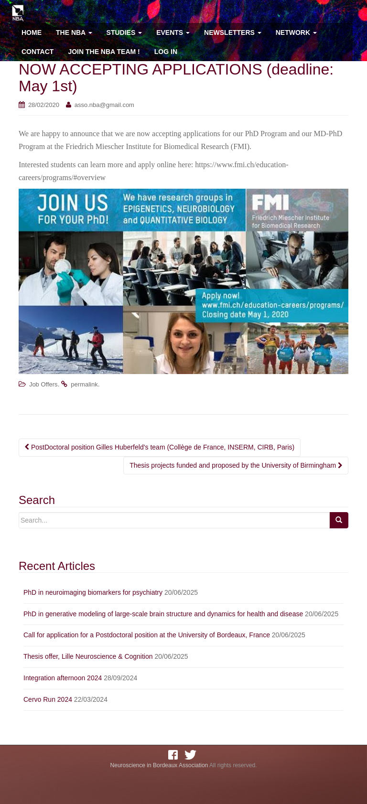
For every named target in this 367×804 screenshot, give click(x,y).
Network (296, 32)
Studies (124, 32)
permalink (84, 384)
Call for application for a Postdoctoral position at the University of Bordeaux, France (146, 635)
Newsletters (232, 32)
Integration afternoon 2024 (62, 678)
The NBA (74, 32)
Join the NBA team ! (104, 51)
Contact (38, 51)
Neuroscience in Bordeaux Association (159, 765)
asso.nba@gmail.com (104, 104)
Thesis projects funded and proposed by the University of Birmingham (236, 465)
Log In (165, 51)
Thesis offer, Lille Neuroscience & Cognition (88, 656)
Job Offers (43, 384)
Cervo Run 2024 (47, 699)
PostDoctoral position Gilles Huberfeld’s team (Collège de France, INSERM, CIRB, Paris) (159, 447)
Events (173, 32)
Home (32, 32)
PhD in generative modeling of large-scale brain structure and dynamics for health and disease (163, 614)
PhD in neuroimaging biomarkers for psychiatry (92, 592)
